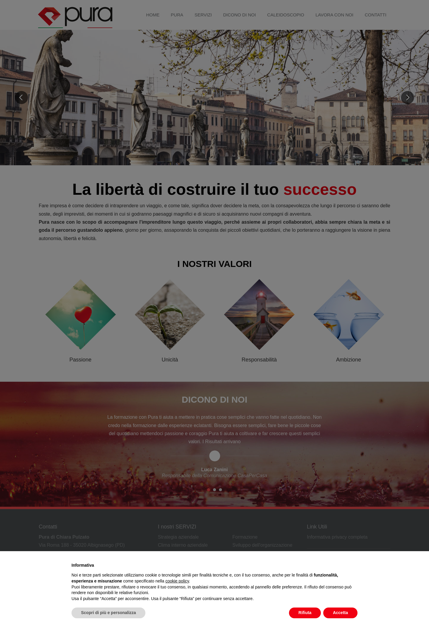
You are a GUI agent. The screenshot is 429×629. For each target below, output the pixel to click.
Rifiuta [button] (305, 612)
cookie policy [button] (177, 581)
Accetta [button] (340, 612)
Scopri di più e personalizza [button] (108, 612)
